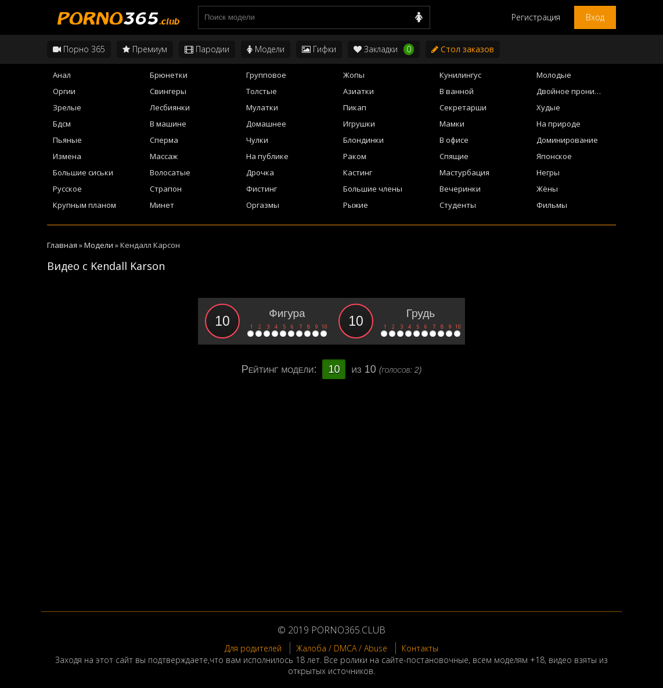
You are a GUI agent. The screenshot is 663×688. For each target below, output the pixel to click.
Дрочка (260, 172)
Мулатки (262, 107)
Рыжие (355, 205)
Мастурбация (464, 172)
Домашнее (266, 123)
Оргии (64, 91)
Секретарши (463, 107)
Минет (162, 205)
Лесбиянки (170, 107)
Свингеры (168, 91)
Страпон (166, 188)
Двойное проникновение (576, 91)
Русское (67, 188)
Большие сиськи (83, 172)
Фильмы (551, 205)
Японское (554, 156)
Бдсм (62, 123)
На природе (558, 123)
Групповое (266, 75)
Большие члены (372, 188)
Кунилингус (460, 75)
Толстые (261, 91)
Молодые (553, 75)
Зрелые (67, 107)
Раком (354, 156)
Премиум (144, 49)
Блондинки (363, 140)
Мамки (451, 123)
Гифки (319, 49)
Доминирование (567, 140)
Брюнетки (169, 75)
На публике (267, 156)
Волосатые (170, 172)
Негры (548, 172)
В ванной (456, 91)
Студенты (457, 205)
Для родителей (253, 648)
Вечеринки (460, 188)
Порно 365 (79, 49)
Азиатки (358, 91)
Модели (265, 49)
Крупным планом (84, 205)
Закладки (384, 49)
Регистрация (535, 17)
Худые (548, 107)
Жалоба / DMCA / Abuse (341, 648)
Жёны (547, 188)
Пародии (207, 49)
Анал (62, 75)
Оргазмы (262, 205)
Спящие (454, 156)
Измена (67, 156)
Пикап (354, 107)
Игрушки (359, 123)
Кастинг (357, 172)
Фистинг (261, 188)
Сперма (164, 140)
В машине (168, 123)
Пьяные (67, 140)
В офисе (454, 140)
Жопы (354, 75)
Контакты (420, 648)
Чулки (257, 140)
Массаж (164, 156)
